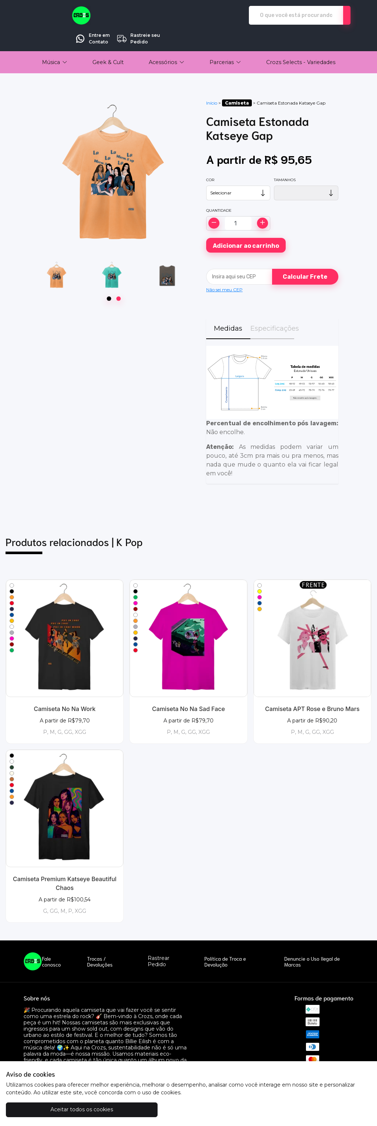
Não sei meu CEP (224, 269)
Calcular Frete (305, 256)
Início (211, 82)
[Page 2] (118, 278)
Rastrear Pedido (158, 941)
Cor (210, 159)
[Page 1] (109, 278)
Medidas (228, 308)
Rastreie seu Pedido (330, 15)
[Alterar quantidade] (238, 203)
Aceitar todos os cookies (51, 1109)
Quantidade (219, 189)
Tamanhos (285, 159)
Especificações (272, 308)
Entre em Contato (284, 15)
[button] (54, 41)
